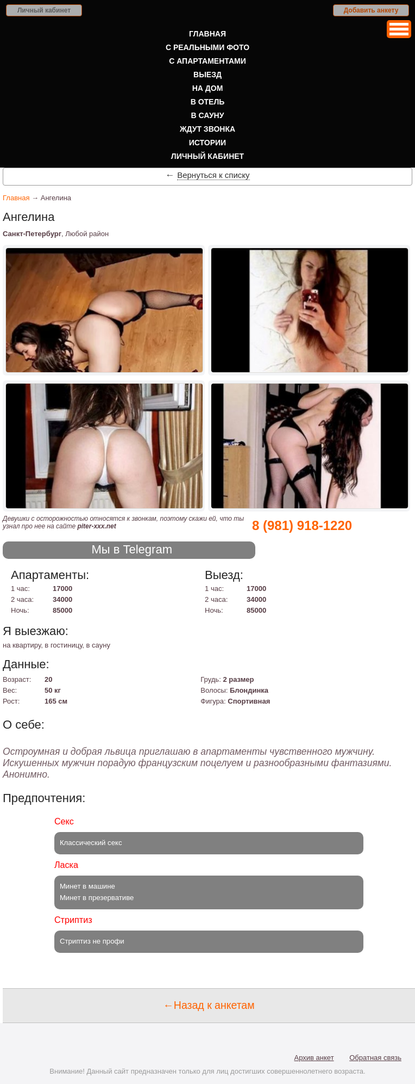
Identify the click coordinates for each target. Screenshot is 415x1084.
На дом (207, 88)
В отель (208, 101)
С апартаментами (207, 61)
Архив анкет (314, 1058)
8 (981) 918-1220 (302, 525)
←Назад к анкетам (208, 1005)
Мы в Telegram (131, 549)
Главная (207, 33)
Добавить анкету (371, 10)
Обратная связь (375, 1058)
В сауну (207, 115)
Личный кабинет (44, 10)
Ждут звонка (207, 129)
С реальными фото (207, 47)
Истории (207, 142)
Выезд (207, 74)
